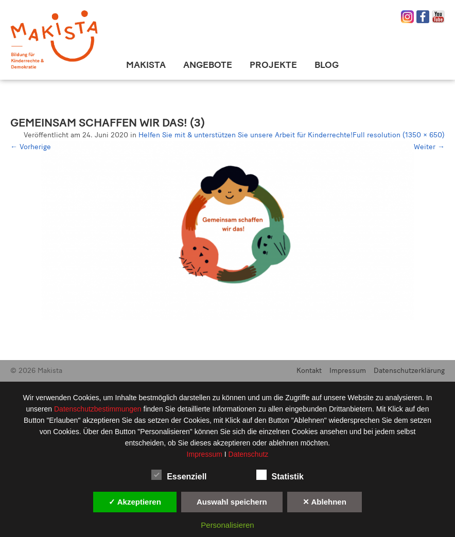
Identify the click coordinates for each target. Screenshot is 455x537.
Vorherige (30, 146)
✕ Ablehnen (324, 501)
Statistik (280, 475)
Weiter (429, 146)
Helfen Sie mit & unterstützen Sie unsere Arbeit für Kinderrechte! (245, 135)
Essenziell (178, 475)
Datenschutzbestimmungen (99, 409)
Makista (146, 64)
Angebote (207, 64)
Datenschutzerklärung (409, 370)
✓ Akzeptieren (135, 501)
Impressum (347, 370)
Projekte (273, 64)
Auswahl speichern (232, 501)
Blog (326, 64)
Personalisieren (227, 525)
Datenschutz (249, 454)
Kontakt (309, 370)
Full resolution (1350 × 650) (399, 135)
